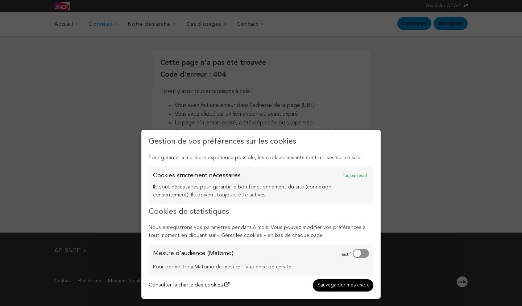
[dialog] (261, 214)
